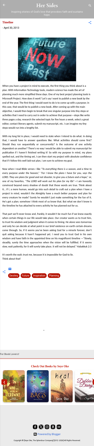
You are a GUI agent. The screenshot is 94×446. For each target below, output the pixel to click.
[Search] (90, 5)
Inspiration (39, 275)
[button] (90, 23)
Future (25, 275)
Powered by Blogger (47, 434)
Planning (54, 275)
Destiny (13, 275)
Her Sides (47, 5)
